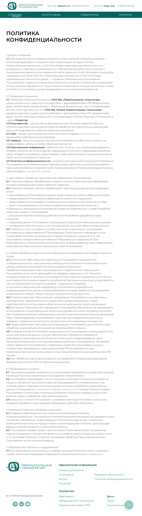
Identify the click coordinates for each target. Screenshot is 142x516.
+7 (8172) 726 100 (125, 6)
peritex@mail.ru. (94, 454)
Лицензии (65, 483)
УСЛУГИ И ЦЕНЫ (51, 14)
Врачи (110, 496)
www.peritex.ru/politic (38, 171)
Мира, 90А (109, 6)
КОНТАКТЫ (125, 14)
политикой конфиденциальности (56, 389)
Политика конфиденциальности (114, 479)
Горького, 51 (63, 6)
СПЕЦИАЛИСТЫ (90, 14)
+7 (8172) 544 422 (80, 6)
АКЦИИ (16, 16)
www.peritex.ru (88, 134)
